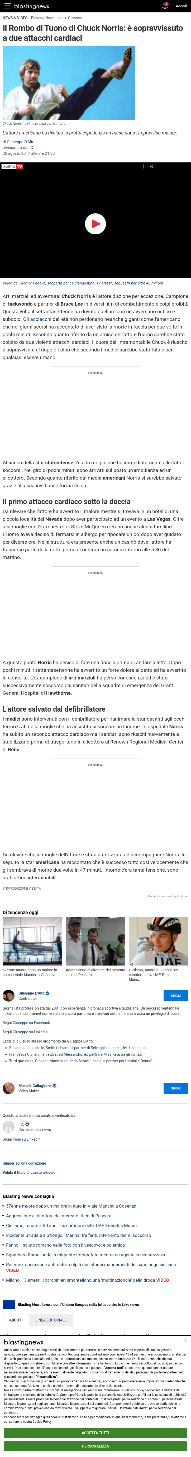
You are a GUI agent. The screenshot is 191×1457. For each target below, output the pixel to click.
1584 (129, 1354)
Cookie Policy (42, 1422)
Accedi (181, 6)
